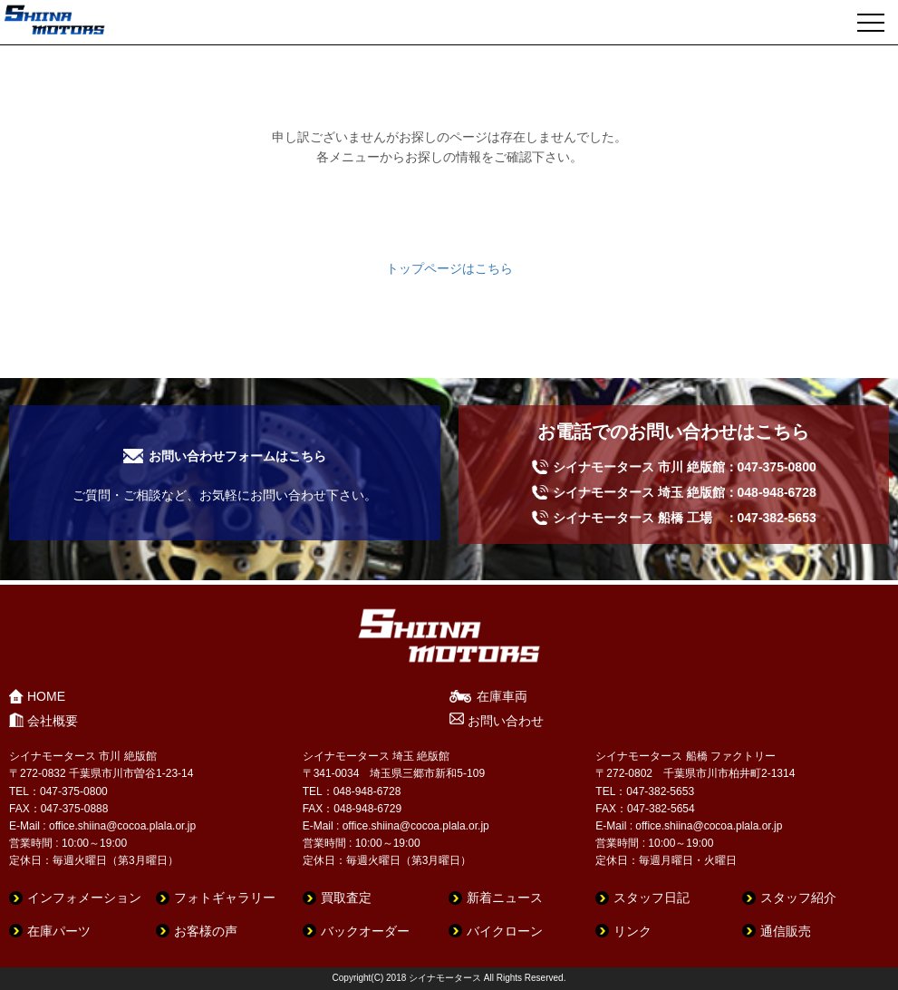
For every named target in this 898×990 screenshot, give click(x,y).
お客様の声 (205, 931)
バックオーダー (365, 931)
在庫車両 (502, 696)
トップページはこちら (449, 268)
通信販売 (785, 931)
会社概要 (52, 720)
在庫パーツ (59, 931)
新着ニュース (505, 897)
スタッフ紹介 (798, 897)
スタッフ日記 (651, 897)
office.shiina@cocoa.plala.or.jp (122, 826)
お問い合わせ (506, 720)
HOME (46, 696)
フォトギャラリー (224, 897)
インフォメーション (84, 897)
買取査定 (346, 897)
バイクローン (505, 931)
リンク (632, 931)
